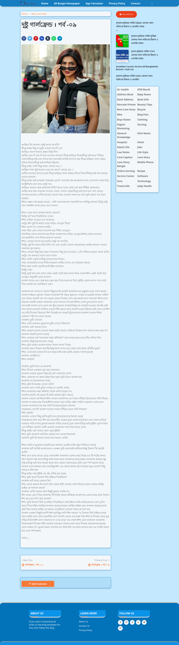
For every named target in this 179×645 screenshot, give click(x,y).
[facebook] (144, 3)
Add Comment (38, 583)
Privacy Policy (85, 630)
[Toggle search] (157, 3)
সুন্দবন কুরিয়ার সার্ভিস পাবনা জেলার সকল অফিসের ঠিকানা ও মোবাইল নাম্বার (144, 55)
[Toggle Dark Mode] (154, 3)
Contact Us (84, 625)
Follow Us (126, 14)
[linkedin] (138, 622)
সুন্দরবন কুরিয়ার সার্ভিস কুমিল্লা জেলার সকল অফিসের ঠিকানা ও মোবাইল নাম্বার (144, 40)
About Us (83, 621)
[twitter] (144, 622)
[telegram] (132, 622)
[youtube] (150, 3)
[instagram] (147, 3)
